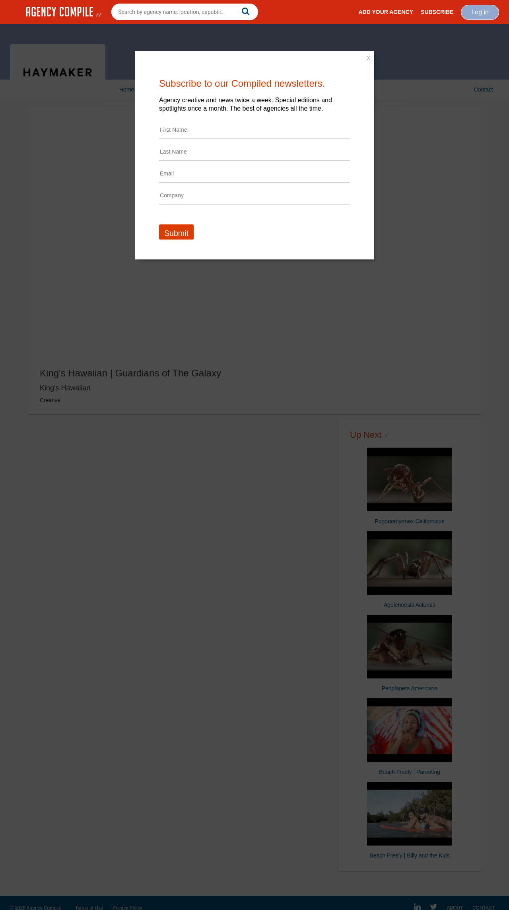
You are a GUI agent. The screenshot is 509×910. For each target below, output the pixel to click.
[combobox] (184, 12)
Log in (480, 12)
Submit (176, 233)
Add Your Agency (385, 12)
